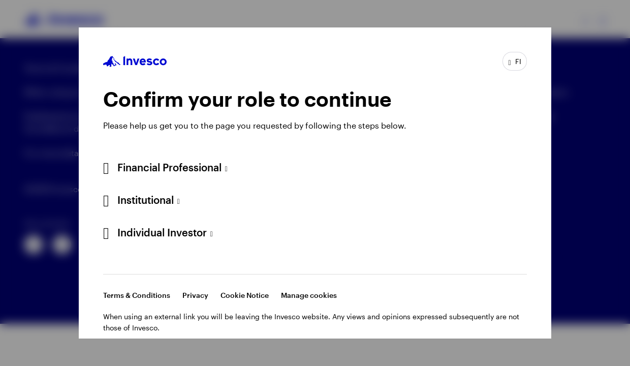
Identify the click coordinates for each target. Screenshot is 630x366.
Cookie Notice (244, 295)
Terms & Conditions (136, 295)
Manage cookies (309, 295)
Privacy (195, 295)
